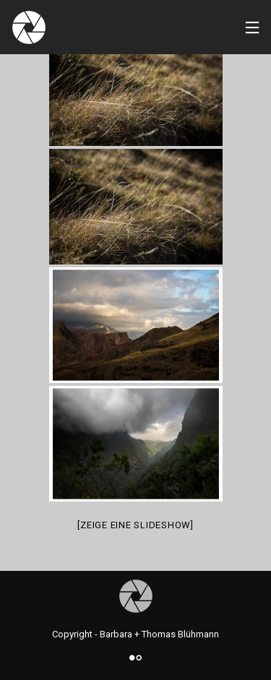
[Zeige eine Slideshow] (135, 525)
